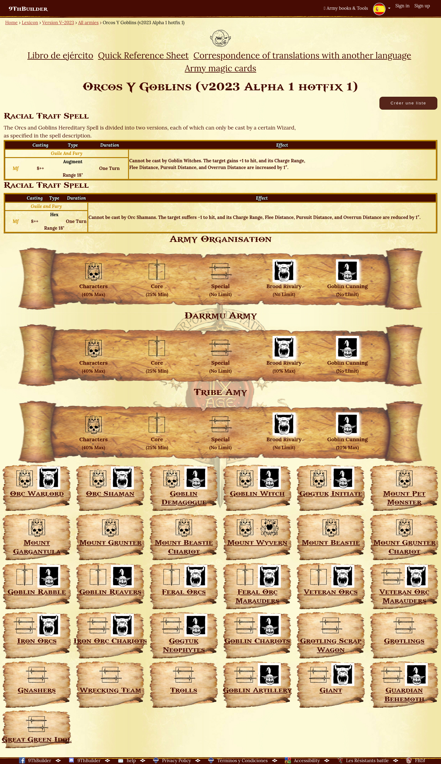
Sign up (422, 6)
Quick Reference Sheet (143, 55)
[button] (381, 9)
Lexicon (30, 22)
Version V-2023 (58, 22)
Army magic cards (220, 68)
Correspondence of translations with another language (302, 55)
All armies (88, 22)
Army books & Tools (346, 8)
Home (11, 22)
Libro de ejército (60, 55)
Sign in (402, 6)
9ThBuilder (28, 9)
